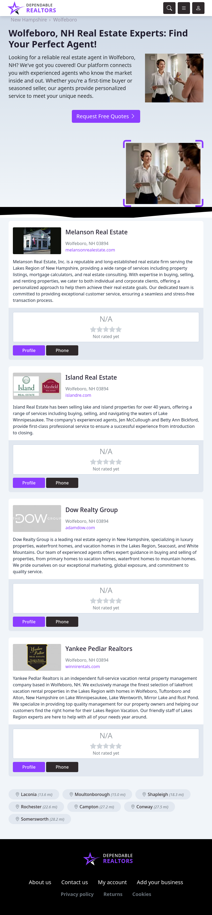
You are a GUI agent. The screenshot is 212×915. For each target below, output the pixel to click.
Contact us (74, 882)
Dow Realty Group (91, 510)
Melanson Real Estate (96, 232)
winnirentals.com (82, 666)
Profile (29, 350)
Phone (62, 350)
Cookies (141, 894)
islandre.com (78, 395)
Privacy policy (77, 894)
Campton (94, 807)
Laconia (34, 794)
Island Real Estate (91, 377)
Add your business (160, 882)
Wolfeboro (65, 19)
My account (112, 882)
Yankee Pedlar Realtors (98, 648)
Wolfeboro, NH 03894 (87, 243)
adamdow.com (80, 528)
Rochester (36, 807)
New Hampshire (29, 19)
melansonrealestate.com (90, 250)
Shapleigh (163, 794)
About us (40, 882)
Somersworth (39, 819)
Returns (112, 894)
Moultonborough (97, 794)
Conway (149, 807)
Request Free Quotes (106, 116)
